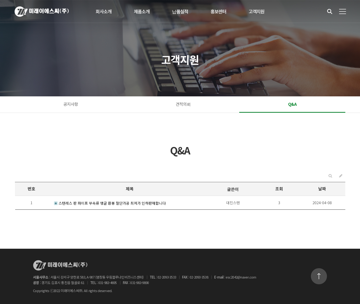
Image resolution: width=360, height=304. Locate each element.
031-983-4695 (107, 282)
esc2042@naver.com (241, 277)
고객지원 (256, 11)
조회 (279, 189)
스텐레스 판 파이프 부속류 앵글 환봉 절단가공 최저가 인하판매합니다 (110, 203)
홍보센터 (218, 11)
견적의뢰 (183, 104)
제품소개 (141, 11)
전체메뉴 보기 (342, 11)
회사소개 (103, 11)
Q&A (292, 104)
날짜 (322, 189)
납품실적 (180, 11)
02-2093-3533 (167, 277)
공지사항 (70, 104)
